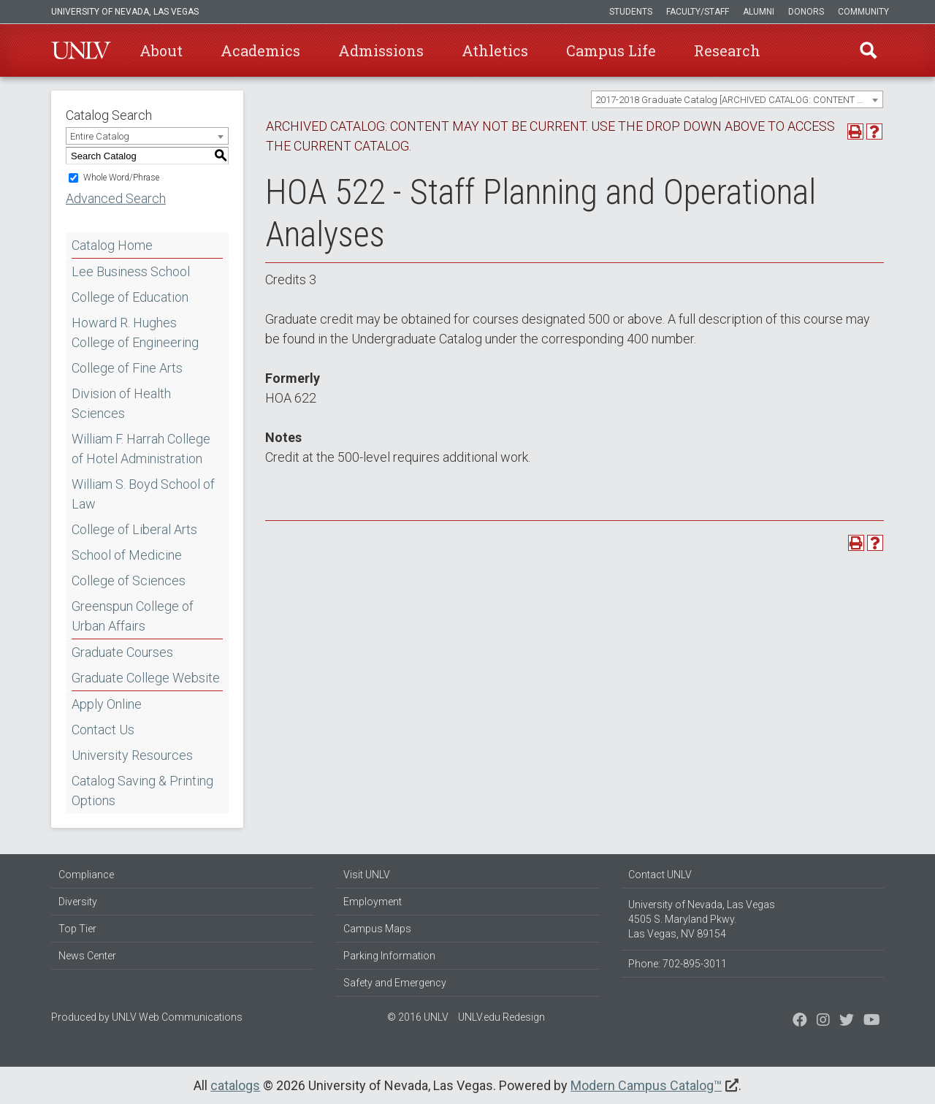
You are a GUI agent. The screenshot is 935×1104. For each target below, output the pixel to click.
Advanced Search (116, 198)
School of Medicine (127, 555)
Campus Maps (377, 928)
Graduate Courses (122, 652)
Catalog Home (112, 245)
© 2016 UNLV (418, 1017)
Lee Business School (131, 271)
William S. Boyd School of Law (143, 493)
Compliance (86, 874)
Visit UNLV (366, 874)
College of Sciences (129, 580)
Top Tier (77, 928)
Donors (806, 12)
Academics (260, 50)
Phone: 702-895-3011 (677, 964)
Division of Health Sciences (121, 403)
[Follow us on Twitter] (823, 1021)
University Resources (132, 755)
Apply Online (107, 704)
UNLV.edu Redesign (501, 1017)
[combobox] (737, 99)
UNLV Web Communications (177, 1017)
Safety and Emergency (394, 983)
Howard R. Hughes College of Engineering (135, 332)
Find (868, 50)
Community (863, 12)
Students (630, 12)
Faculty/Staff (697, 12)
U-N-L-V (81, 50)
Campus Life (611, 50)
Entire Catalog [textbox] (99, 136)
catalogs (235, 1085)
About (161, 50)
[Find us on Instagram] (847, 1021)
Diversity (77, 901)
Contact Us (103, 729)
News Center (87, 956)
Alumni (758, 12)
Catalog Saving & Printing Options (142, 790)
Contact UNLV (660, 874)
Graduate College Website (146, 677)
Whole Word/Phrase (121, 177)
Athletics (495, 50)
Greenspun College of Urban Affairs (133, 615)
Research (727, 50)
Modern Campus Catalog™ (646, 1085)
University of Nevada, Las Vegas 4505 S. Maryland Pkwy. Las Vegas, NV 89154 (701, 919)
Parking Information (389, 956)
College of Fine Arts (127, 368)
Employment (372, 901)
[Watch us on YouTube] (872, 1021)
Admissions (381, 50)
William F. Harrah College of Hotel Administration (141, 448)
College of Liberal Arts (134, 529)
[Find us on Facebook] (800, 1021)
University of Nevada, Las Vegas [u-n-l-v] (125, 12)
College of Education (130, 297)
